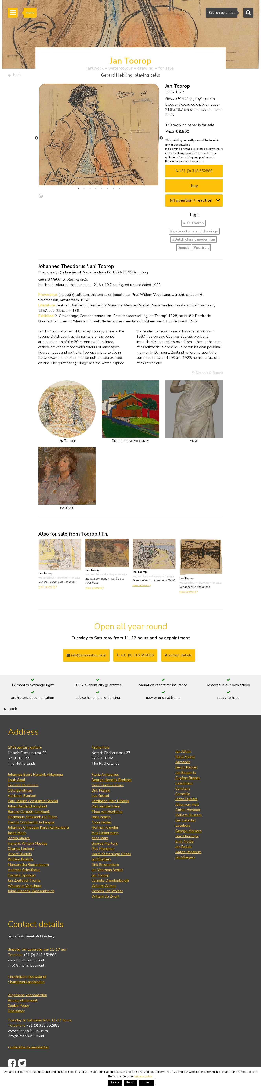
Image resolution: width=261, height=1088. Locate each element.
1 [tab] (78, 190)
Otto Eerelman (20, 802)
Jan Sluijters (101, 871)
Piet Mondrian (103, 860)
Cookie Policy (18, 1018)
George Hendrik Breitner (112, 792)
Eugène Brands (187, 790)
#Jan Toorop (193, 224)
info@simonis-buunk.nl (26, 977)
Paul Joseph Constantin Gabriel (33, 813)
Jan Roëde (183, 859)
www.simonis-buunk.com (28, 1043)
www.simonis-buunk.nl (26, 972)
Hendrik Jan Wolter (107, 903)
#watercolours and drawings (194, 233)
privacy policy (143, 1076)
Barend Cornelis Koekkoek (29, 823)
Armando (182, 774)
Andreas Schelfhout (24, 882)
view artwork (47, 588)
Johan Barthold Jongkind (27, 818)
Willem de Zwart (106, 908)
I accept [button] (146, 1082)
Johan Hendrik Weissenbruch (31, 903)
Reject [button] (130, 1082)
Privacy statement (22, 1012)
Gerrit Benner (186, 779)
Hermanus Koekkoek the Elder (32, 829)
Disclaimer (16, 1023)
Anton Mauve (19, 850)
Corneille (182, 806)
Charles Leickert (21, 860)
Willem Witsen (104, 898)
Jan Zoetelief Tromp (24, 892)
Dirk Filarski (101, 802)
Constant (182, 800)
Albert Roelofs (20, 866)
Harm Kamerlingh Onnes (111, 866)
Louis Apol (16, 792)
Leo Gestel (100, 808)
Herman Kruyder (105, 839)
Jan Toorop (100, 887)
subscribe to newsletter (28, 1059)
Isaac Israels (101, 829)
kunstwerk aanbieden (26, 994)
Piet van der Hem (106, 818)
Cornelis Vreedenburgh (110, 892)
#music (183, 249)
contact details (178, 656)
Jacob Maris (17, 845)
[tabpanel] (98, 151)
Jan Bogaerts (185, 784)
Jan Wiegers (185, 869)
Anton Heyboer (187, 821)
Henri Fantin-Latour (108, 797)
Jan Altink (183, 763)
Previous (36, 140)
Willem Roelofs (20, 871)
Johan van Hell (187, 816)
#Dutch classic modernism (193, 241)
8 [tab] (119, 190)
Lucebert (182, 837)
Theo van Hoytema (107, 823)
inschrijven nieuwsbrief (27, 989)
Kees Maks (100, 850)
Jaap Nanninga (186, 848)
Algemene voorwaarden (27, 1007)
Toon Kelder (102, 834)
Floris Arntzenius (105, 786)
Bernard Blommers (23, 797)
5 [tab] (102, 190)
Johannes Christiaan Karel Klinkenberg (38, 839)
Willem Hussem (188, 827)
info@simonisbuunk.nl (86, 656)
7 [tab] (113, 190)
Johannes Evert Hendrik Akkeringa (35, 786)
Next (161, 140)
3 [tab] (90, 190)
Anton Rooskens (188, 864)
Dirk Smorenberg (105, 876)
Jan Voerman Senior (107, 882)
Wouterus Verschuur (25, 898)
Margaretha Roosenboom (28, 876)
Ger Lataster (185, 832)
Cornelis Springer (22, 887)
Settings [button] (115, 1082)
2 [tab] (84, 190)
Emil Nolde (184, 853)
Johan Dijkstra (186, 811)
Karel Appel (185, 768)
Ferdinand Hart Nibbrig (110, 813)
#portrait (201, 249)
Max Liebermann (105, 845)
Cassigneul (184, 795)
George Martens (105, 855)
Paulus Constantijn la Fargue (31, 834)
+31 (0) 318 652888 (194, 172)
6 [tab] (108, 190)
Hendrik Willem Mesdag (28, 855)
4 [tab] (96, 190)
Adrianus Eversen (22, 808)
